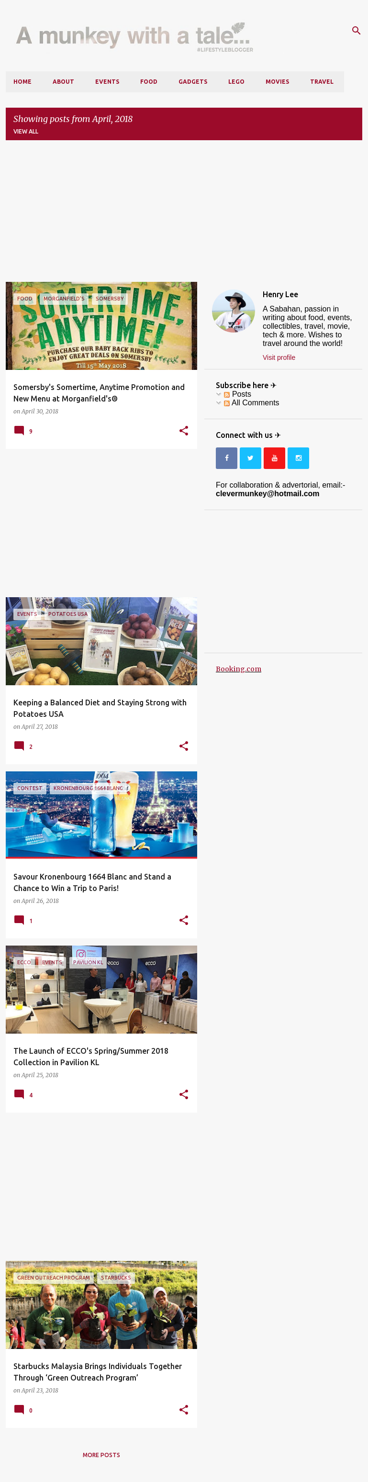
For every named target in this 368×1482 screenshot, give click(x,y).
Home (22, 81)
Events (107, 81)
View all (25, 131)
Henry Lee (280, 294)
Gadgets (192, 81)
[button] (184, 431)
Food (148, 81)
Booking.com (238, 669)
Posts (237, 394)
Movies (277, 81)
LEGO (236, 81)
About (63, 81)
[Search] (356, 30)
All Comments (251, 403)
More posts (101, 1455)
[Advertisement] (184, 215)
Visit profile (279, 357)
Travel (322, 81)
